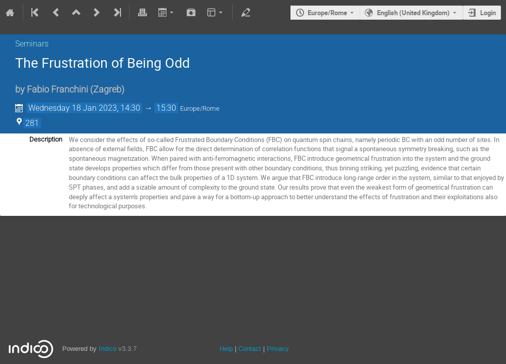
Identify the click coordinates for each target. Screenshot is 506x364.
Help (226, 348)
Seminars (32, 44)
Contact (249, 348)
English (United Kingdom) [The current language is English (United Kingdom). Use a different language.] (413, 12)
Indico (107, 348)
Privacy (278, 348)
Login (488, 12)
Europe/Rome (327, 12)
